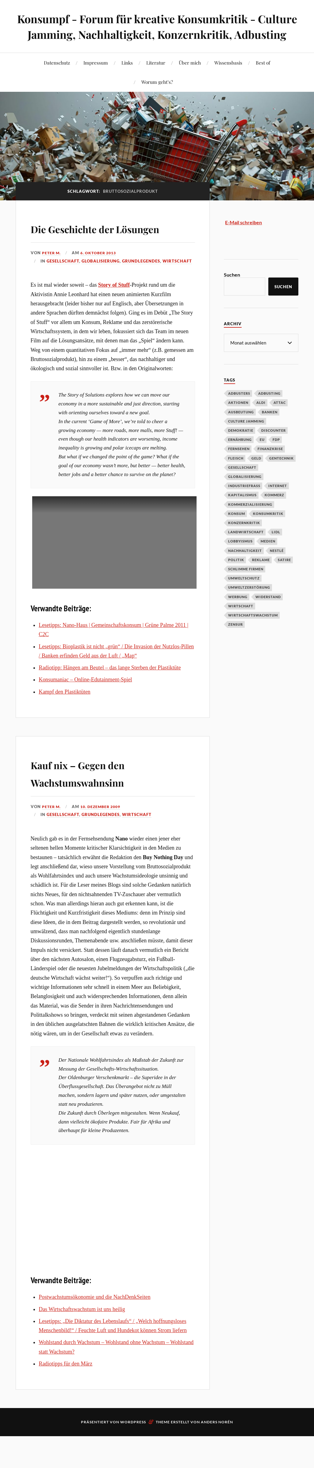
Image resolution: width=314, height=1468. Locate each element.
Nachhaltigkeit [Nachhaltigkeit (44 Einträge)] (245, 566)
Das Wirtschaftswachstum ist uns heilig (82, 1342)
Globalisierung (101, 294)
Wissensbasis (228, 78)
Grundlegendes (141, 294)
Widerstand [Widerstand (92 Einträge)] (268, 612)
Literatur (155, 78)
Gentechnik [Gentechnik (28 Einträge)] (281, 473)
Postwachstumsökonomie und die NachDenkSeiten (94, 1330)
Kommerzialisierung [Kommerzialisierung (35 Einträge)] (250, 520)
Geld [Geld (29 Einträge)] (256, 473)
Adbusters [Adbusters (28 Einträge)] (239, 409)
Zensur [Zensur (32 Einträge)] (235, 640)
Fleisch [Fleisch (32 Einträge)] (235, 473)
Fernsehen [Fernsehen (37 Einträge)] (239, 464)
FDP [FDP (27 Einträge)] (276, 455)
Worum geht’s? (157, 97)
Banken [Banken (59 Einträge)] (270, 427)
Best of (263, 78)
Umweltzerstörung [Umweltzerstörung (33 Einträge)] (249, 603)
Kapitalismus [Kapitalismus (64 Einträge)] (242, 510)
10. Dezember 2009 (103, 839)
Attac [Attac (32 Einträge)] (280, 418)
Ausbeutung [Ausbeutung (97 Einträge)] (241, 427)
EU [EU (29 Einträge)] (262, 455)
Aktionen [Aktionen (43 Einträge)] (238, 418)
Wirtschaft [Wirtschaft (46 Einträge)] (240, 621)
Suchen (232, 290)
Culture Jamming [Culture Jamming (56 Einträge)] (246, 436)
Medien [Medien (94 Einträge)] (268, 556)
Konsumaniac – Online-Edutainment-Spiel (85, 713)
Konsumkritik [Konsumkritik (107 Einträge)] (268, 529)
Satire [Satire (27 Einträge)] (284, 575)
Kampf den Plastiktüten (64, 725)
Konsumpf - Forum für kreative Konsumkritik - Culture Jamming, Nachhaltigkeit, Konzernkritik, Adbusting (157, 34)
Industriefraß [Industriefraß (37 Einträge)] (244, 501)
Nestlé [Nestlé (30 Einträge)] (277, 566)
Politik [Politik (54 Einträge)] (236, 575)
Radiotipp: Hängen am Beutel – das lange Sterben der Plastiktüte (110, 701)
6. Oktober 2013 (101, 286)
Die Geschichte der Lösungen (89, 252)
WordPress (133, 1455)
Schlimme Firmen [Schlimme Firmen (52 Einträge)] (245, 584)
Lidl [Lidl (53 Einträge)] (276, 547)
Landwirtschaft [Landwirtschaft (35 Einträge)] (246, 547)
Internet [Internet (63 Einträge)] (277, 501)
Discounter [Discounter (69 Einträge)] (273, 446)
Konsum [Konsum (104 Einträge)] (236, 529)
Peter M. (52, 286)
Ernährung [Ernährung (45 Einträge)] (240, 455)
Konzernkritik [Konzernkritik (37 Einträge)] (244, 538)
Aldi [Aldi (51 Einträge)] (261, 418)
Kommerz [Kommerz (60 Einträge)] (274, 510)
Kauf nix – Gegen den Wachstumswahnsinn (97, 805)
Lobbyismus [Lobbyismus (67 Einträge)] (240, 556)
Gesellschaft (63, 294)
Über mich (190, 78)
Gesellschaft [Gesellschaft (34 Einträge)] (242, 483)
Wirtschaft (177, 294)
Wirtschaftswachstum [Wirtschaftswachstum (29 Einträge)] (253, 630)
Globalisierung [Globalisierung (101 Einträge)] (245, 492)
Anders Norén (217, 1455)
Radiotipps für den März (65, 1397)
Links (127, 78)
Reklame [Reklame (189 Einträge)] (261, 575)
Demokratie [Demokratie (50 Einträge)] (240, 446)
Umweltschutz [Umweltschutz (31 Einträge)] (244, 593)
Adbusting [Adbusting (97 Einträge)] (269, 409)
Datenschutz (57, 78)
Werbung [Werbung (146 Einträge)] (237, 612)
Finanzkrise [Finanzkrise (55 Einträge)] (270, 464)
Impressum (95, 78)
